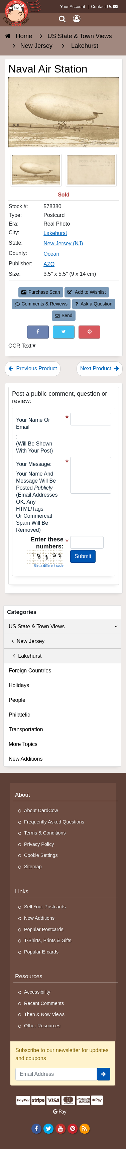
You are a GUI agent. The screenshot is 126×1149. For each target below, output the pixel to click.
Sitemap (33, 866)
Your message (33, 464)
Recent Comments (44, 1003)
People (17, 700)
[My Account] (76, 19)
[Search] (62, 19)
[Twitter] (48, 1128)
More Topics (23, 744)
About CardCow (41, 810)
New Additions (25, 759)
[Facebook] (36, 1128)
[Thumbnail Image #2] (91, 172)
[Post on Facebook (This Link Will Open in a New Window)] (38, 332)
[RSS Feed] (85, 1128)
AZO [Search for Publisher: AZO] (48, 264)
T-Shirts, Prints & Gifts (48, 940)
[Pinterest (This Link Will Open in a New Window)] (89, 332)
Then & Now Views (44, 1014)
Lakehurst (25, 656)
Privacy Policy (39, 844)
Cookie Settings (41, 855)
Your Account (72, 6)
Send (63, 315)
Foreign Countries (30, 670)
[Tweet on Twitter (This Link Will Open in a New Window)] (64, 332)
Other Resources (42, 1025)
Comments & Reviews (41, 303)
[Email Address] (56, 1074)
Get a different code (49, 565)
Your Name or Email (33, 423)
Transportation (26, 729)
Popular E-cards (41, 951)
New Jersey (26, 641)
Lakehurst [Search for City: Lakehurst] (55, 233)
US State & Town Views (63, 627)
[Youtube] (60, 1128)
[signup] (103, 1074)
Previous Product (32, 368)
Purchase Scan (40, 292)
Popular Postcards (44, 929)
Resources (28, 976)
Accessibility (37, 992)
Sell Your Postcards (45, 906)
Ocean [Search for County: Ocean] (51, 254)
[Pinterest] (72, 1128)
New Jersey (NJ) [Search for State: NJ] (63, 243)
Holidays (19, 685)
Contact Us (101, 6)
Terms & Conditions (45, 833)
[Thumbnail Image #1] (36, 172)
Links (21, 891)
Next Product (99, 368)
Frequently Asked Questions (54, 821)
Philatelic (19, 715)
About (22, 795)
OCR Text (19, 346)
